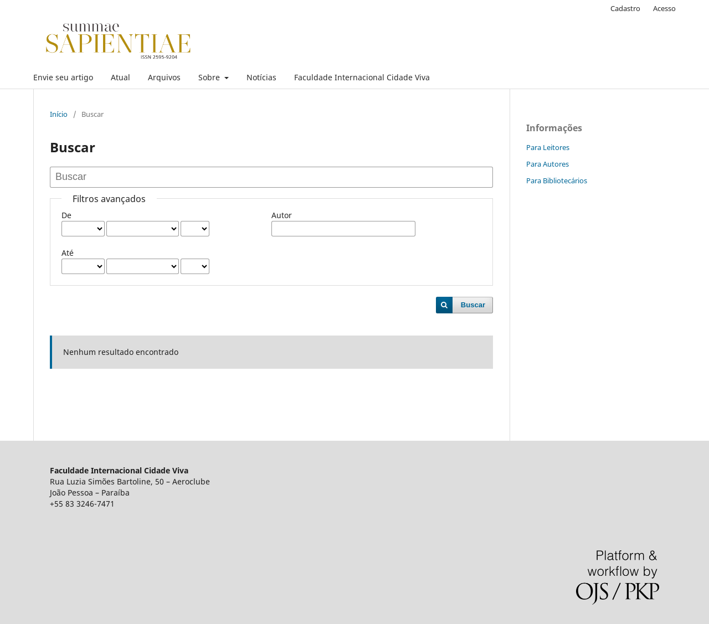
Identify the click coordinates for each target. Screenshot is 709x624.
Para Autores (547, 164)
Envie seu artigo (63, 77)
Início (59, 114)
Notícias (261, 77)
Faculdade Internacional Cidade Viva (362, 77)
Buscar (473, 305)
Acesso (664, 8)
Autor (281, 215)
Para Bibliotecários (556, 180)
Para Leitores (547, 147)
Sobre (210, 77)
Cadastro (625, 8)
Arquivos (164, 77)
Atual (120, 77)
